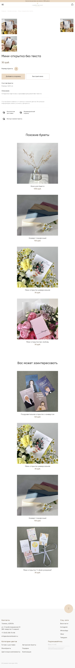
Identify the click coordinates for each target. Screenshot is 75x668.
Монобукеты (6, 648)
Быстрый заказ (37, 101)
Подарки (25, 648)
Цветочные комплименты (11, 652)
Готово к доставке (8, 645)
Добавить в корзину (13, 101)
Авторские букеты (29, 645)
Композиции (26, 652)
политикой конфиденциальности (55, 648)
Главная (4, 11)
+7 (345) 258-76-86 (8, 633)
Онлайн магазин (12, 11)
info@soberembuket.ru (10, 636)
